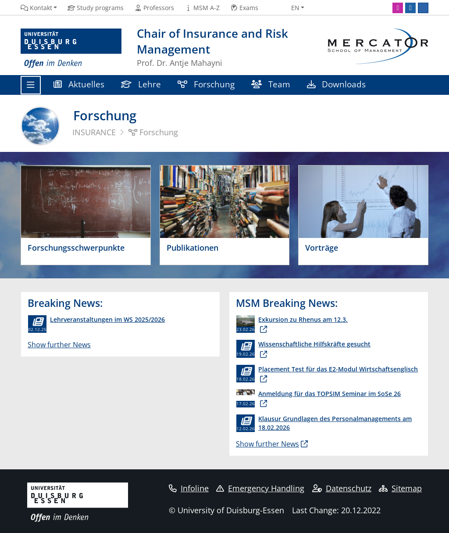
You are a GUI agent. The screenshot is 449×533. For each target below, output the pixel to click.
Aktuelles (78, 84)
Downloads (336, 84)
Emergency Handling (260, 488)
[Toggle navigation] (31, 85)
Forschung (206, 84)
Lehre (141, 84)
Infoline (189, 488)
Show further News (59, 344)
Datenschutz (341, 488)
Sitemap (400, 488)
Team (270, 84)
